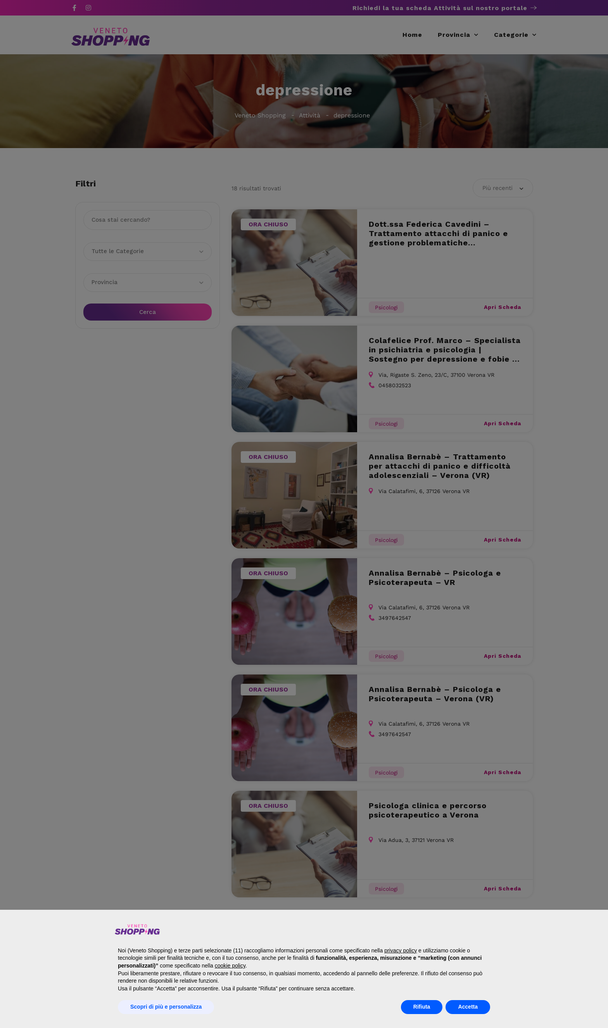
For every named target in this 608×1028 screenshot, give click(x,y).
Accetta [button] (468, 1007)
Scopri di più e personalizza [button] (166, 1007)
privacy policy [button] (400, 950)
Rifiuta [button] (421, 1007)
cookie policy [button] (230, 965)
